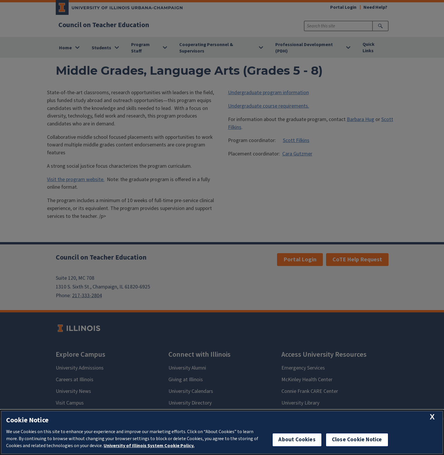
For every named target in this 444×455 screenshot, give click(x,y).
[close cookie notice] (432, 417)
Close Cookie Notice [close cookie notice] (357, 440)
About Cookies (296, 440)
